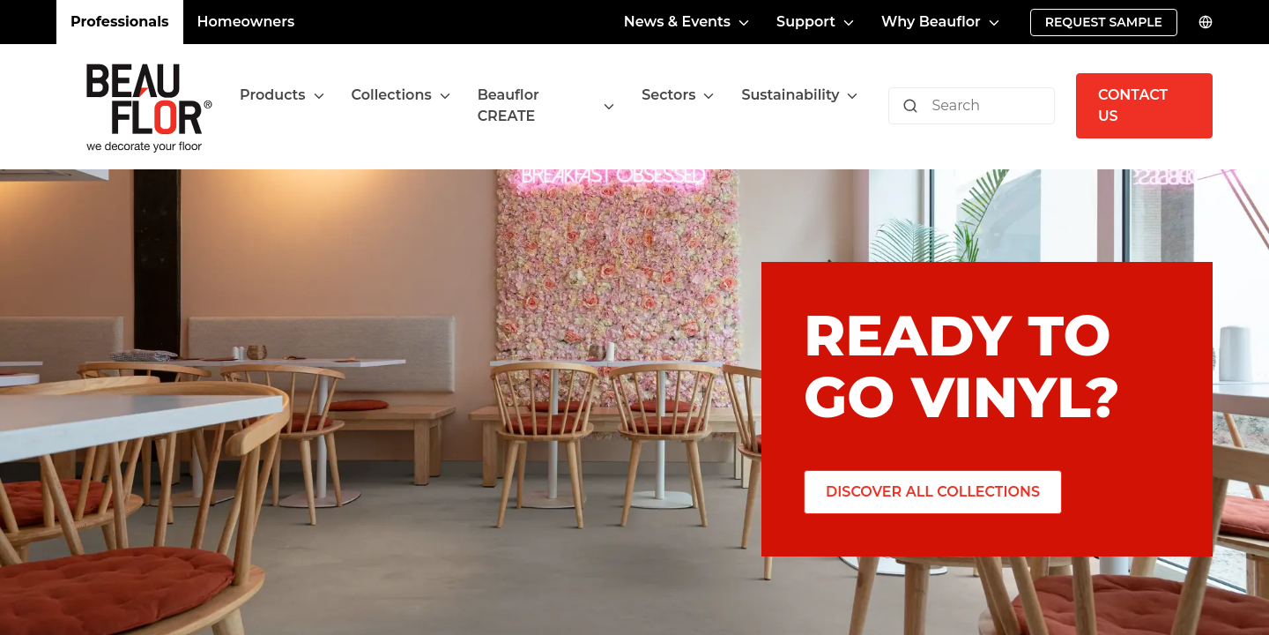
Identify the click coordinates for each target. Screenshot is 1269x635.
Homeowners (235, 21)
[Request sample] (1105, 22)
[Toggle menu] (331, 106)
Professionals (116, 21)
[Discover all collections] (930, 492)
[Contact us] (1145, 106)
